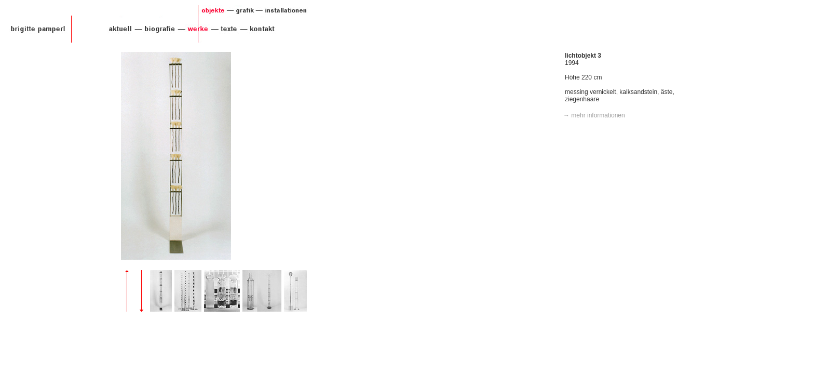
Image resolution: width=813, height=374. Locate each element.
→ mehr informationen (594, 115)
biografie (155, 29)
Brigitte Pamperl (38, 29)
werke (193, 29)
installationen (281, 10)
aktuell (118, 29)
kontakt (259, 29)
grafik (240, 10)
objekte (212, 10)
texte (224, 29)
